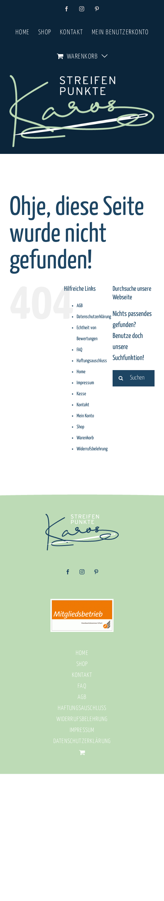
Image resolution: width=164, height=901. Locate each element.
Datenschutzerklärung (94, 316)
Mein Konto (85, 416)
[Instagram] (82, 574)
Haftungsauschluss (92, 360)
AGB (80, 305)
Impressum (85, 382)
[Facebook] (68, 574)
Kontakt (83, 405)
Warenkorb (85, 438)
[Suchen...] (134, 378)
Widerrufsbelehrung (92, 449)
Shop (80, 427)
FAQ (79, 349)
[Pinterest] (96, 574)
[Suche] (121, 378)
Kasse (81, 393)
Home (81, 371)
